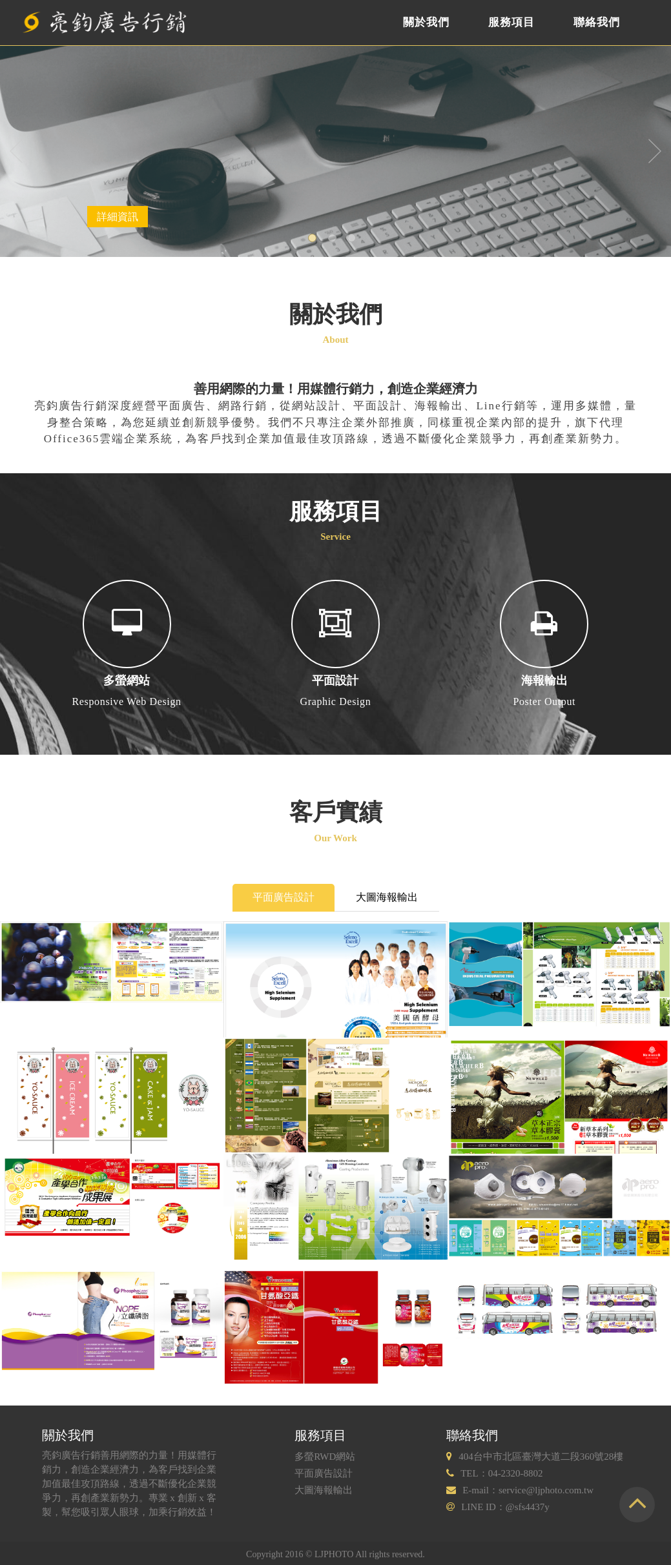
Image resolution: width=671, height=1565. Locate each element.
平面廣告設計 (284, 897)
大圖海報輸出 (387, 897)
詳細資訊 (117, 216)
